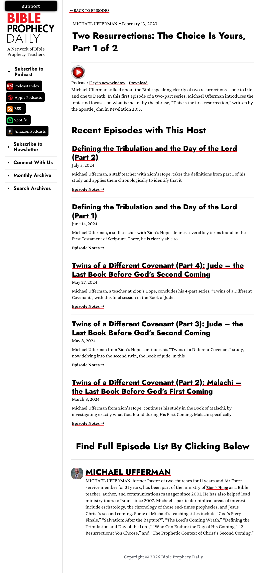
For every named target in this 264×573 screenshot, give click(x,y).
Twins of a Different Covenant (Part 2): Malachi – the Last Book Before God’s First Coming (156, 386)
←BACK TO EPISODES (89, 10)
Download (138, 82)
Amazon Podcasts (30, 131)
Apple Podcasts (28, 97)
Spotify (20, 119)
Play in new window (107, 82)
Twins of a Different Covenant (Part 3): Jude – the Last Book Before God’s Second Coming (157, 328)
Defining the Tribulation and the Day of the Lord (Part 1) (154, 211)
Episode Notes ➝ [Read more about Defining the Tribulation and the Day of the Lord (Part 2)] (88, 189)
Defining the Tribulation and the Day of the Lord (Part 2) (154, 152)
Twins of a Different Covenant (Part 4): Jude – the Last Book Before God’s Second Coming (158, 269)
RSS (17, 108)
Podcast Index (26, 85)
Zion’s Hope (217, 487)
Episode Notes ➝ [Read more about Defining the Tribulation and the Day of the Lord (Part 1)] (88, 247)
